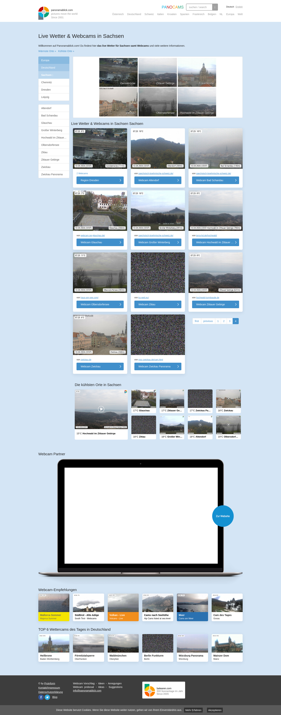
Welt (240, 14)
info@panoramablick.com (87, 690)
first (197, 321)
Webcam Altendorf (149, 180)
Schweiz (149, 14)
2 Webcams (82, 173)
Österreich (118, 14)
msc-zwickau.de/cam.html (150, 359)
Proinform (49, 683)
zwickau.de (86, 359)
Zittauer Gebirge (50, 159)
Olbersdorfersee (50, 145)
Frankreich (198, 14)
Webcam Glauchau (91, 242)
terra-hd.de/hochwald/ (206, 235)
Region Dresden (90, 180)
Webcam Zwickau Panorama (155, 366)
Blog (54, 697)
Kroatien (172, 14)
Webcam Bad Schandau (209, 180)
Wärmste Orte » (47, 51)
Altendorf (46, 108)
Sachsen (47, 75)
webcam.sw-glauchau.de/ (93, 235)
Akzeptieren (215, 710)
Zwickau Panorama (52, 174)
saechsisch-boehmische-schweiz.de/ (155, 173)
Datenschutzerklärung (50, 692)
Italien (160, 14)
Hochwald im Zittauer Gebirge (55, 137)
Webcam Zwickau (90, 366)
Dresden (46, 89)
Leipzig (45, 97)
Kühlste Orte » (66, 51)
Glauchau (46, 122)
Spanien (184, 14)
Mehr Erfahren (193, 710)
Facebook (41, 697)
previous (208, 321)
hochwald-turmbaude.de (207, 297)
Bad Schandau (49, 115)
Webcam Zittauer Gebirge (210, 304)
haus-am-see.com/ (89, 297)
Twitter (47, 697)
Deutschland (134, 14)
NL (221, 14)
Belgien (212, 14)
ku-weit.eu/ (143, 297)
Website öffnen (144, 516)
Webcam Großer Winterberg (154, 242)
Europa (230, 14)
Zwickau (45, 167)
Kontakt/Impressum (49, 687)
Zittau (44, 152)
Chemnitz (46, 82)
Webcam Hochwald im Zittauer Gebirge (217, 242)
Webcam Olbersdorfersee (95, 304)
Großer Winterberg (51, 130)
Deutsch (230, 7)
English (239, 7)
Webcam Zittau (147, 304)
